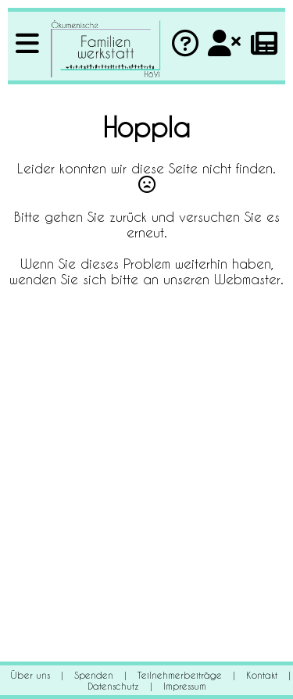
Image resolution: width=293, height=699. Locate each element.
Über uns (30, 674)
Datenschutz (113, 685)
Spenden (93, 674)
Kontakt (261, 674)
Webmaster (247, 279)
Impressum (184, 685)
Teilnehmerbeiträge (180, 674)
